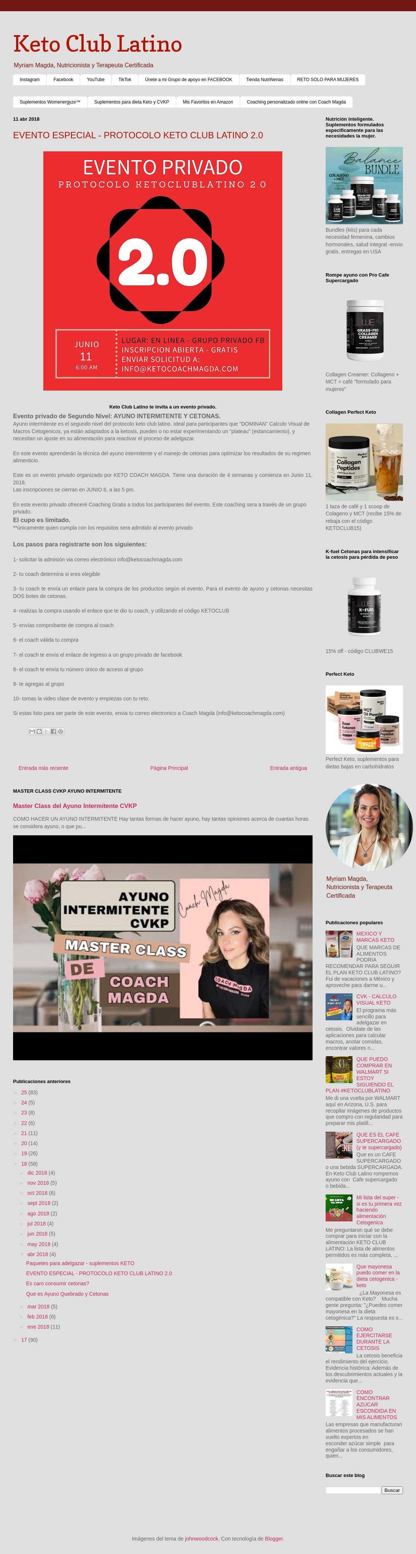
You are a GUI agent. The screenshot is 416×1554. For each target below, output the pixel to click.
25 (24, 1092)
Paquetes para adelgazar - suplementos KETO (80, 1263)
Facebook (63, 79)
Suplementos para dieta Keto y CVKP (131, 102)
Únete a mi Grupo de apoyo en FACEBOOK (188, 79)
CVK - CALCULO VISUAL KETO (377, 999)
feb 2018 (38, 1317)
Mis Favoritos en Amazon (208, 102)
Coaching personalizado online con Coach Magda (296, 102)
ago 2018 (38, 1214)
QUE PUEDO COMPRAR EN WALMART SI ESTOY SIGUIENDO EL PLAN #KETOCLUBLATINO (360, 1075)
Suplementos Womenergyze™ (50, 102)
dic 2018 (38, 1173)
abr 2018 (38, 1254)
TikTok (124, 79)
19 (24, 1153)
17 (24, 1340)
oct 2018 (38, 1193)
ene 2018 (38, 1327)
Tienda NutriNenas (264, 79)
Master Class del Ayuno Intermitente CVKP (75, 805)
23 (24, 1113)
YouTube (96, 79)
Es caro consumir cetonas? (57, 1283)
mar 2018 (39, 1307)
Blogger (274, 1539)
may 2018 (39, 1244)
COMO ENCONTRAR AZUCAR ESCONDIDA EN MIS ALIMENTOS (377, 1404)
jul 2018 (37, 1224)
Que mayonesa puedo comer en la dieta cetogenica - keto (378, 1276)
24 (24, 1103)
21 (24, 1133)
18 (24, 1164)
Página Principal (169, 768)
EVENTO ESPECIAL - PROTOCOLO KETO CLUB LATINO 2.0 (99, 1273)
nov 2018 (38, 1183)
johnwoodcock (201, 1539)
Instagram (30, 79)
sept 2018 (39, 1203)
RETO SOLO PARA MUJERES (328, 79)
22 (24, 1123)
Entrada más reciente (43, 768)
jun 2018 (38, 1234)
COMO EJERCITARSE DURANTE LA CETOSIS (374, 1338)
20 (24, 1143)
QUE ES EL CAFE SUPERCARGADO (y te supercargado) (379, 1141)
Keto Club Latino (97, 43)
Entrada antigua (288, 768)
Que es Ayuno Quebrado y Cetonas (67, 1294)
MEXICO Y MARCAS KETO (376, 937)
